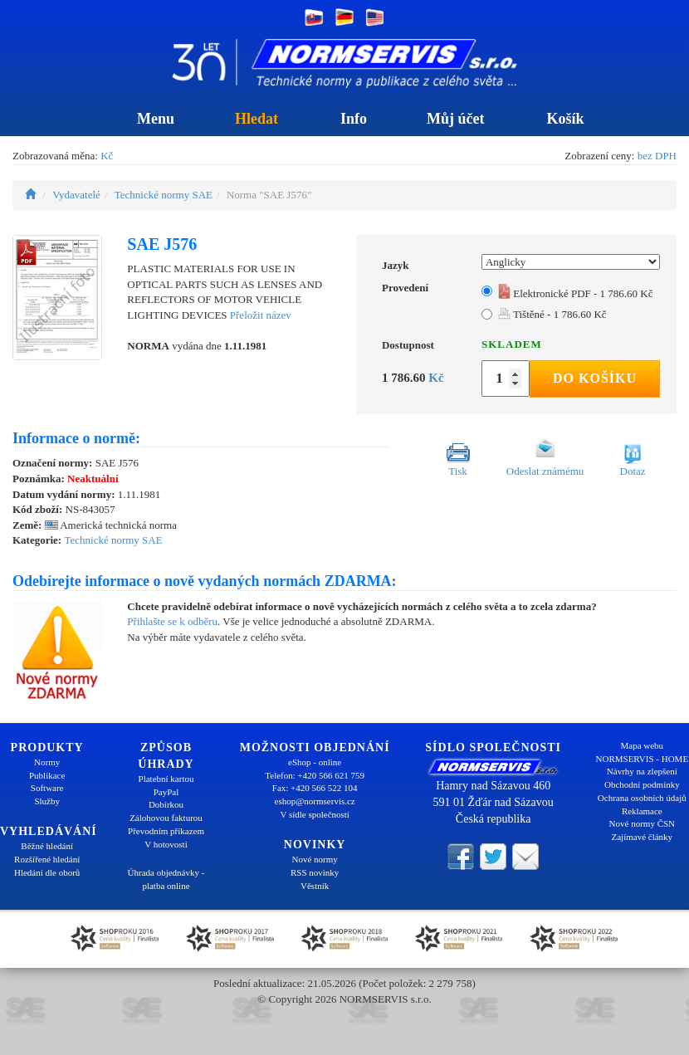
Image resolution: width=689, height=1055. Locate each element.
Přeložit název (260, 315)
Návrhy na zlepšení (642, 771)
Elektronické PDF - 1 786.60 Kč (575, 293)
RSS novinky (315, 872)
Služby (47, 801)
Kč (106, 155)
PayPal (166, 792)
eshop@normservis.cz (315, 801)
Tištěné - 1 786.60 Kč (552, 314)
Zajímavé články (642, 837)
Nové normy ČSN (642, 823)
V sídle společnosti (314, 814)
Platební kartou (166, 779)
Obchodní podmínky (642, 784)
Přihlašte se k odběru (172, 621)
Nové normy (315, 859)
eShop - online (314, 762)
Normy (47, 762)
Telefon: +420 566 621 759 (314, 775)
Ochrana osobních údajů (642, 798)
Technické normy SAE (164, 194)
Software (47, 788)
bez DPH (657, 155)
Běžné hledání (47, 846)
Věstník (315, 886)
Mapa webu (642, 745)
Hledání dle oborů (47, 872)
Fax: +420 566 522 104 (315, 788)
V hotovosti (165, 844)
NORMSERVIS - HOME (642, 759)
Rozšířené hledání (47, 859)
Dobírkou (166, 804)
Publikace (47, 775)
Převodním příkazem (166, 831)
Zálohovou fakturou (166, 818)
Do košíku (595, 378)
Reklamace (642, 811)
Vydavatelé (76, 194)
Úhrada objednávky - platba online (166, 879)
